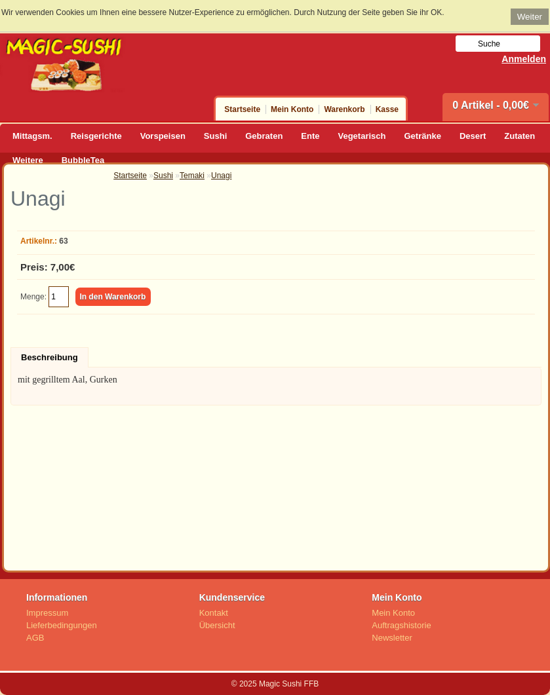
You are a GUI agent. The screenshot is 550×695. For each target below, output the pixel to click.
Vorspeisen (163, 136)
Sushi (215, 136)
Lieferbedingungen (61, 625)
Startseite (242, 109)
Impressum (47, 613)
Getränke (422, 136)
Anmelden (523, 59)
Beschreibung (49, 357)
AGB (35, 638)
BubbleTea (83, 160)
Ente (310, 136)
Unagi (221, 175)
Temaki (192, 175)
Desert (473, 136)
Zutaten (519, 136)
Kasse (387, 109)
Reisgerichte (96, 136)
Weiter (529, 17)
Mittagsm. (32, 136)
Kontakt (213, 613)
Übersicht (217, 625)
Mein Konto (292, 109)
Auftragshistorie (401, 625)
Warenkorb (344, 109)
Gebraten (264, 136)
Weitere (27, 160)
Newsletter (392, 638)
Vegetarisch (362, 136)
